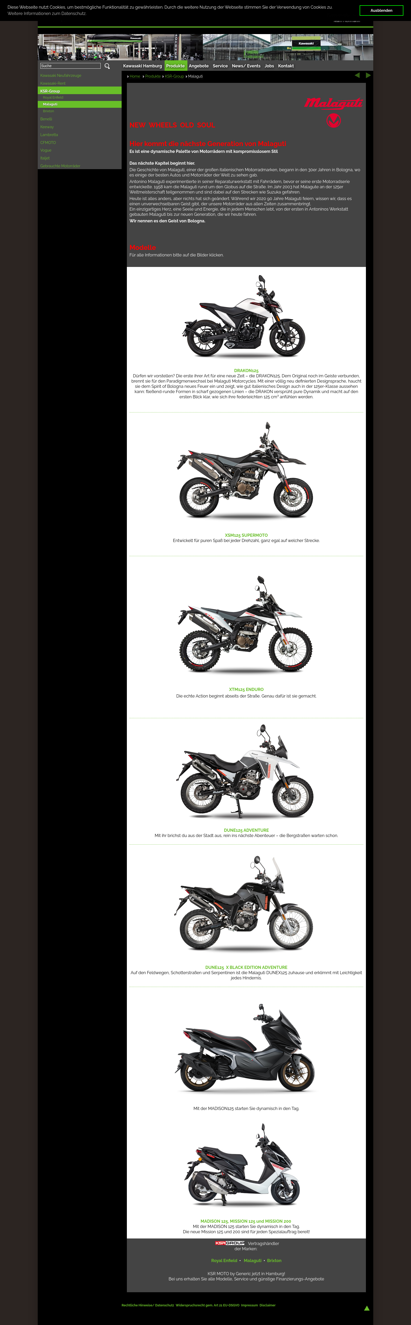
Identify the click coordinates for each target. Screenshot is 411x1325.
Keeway (47, 127)
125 (246, 535)
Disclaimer (267, 1305)
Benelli (46, 119)
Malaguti (50, 104)
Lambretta (49, 135)
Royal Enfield (53, 97)
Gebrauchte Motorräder (60, 166)
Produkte (153, 76)
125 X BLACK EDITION (247, 967)
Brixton (48, 111)
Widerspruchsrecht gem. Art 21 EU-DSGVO (207, 1305)
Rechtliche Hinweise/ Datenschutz (148, 1305)
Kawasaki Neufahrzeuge (60, 75)
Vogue (45, 150)
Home (135, 76)
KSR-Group (50, 91)
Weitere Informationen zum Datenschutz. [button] (47, 13)
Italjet (45, 158)
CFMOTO (48, 143)
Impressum (249, 1305)
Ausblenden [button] (381, 10)
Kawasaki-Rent (53, 83)
